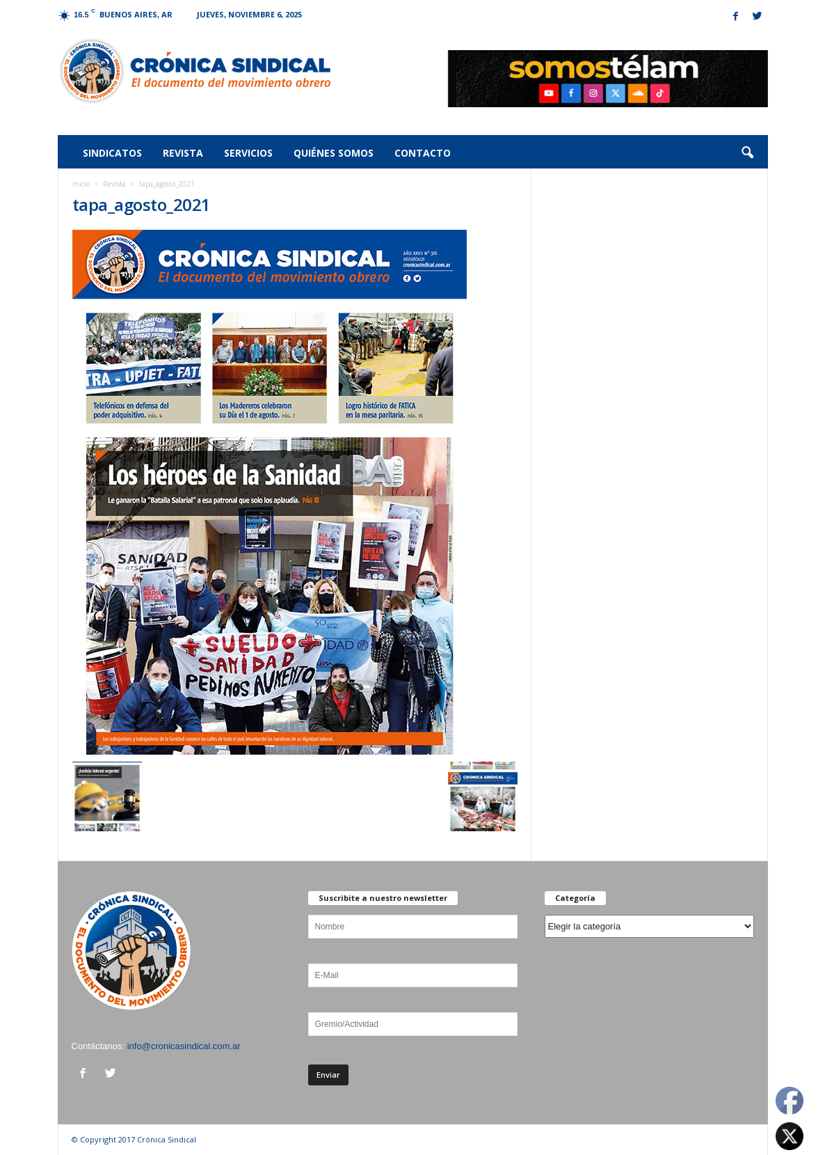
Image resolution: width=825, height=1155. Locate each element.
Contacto (422, 152)
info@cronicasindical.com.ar (184, 1046)
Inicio (81, 184)
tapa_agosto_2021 (141, 204)
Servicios (248, 152)
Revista (183, 152)
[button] (747, 153)
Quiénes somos (334, 152)
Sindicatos (112, 152)
